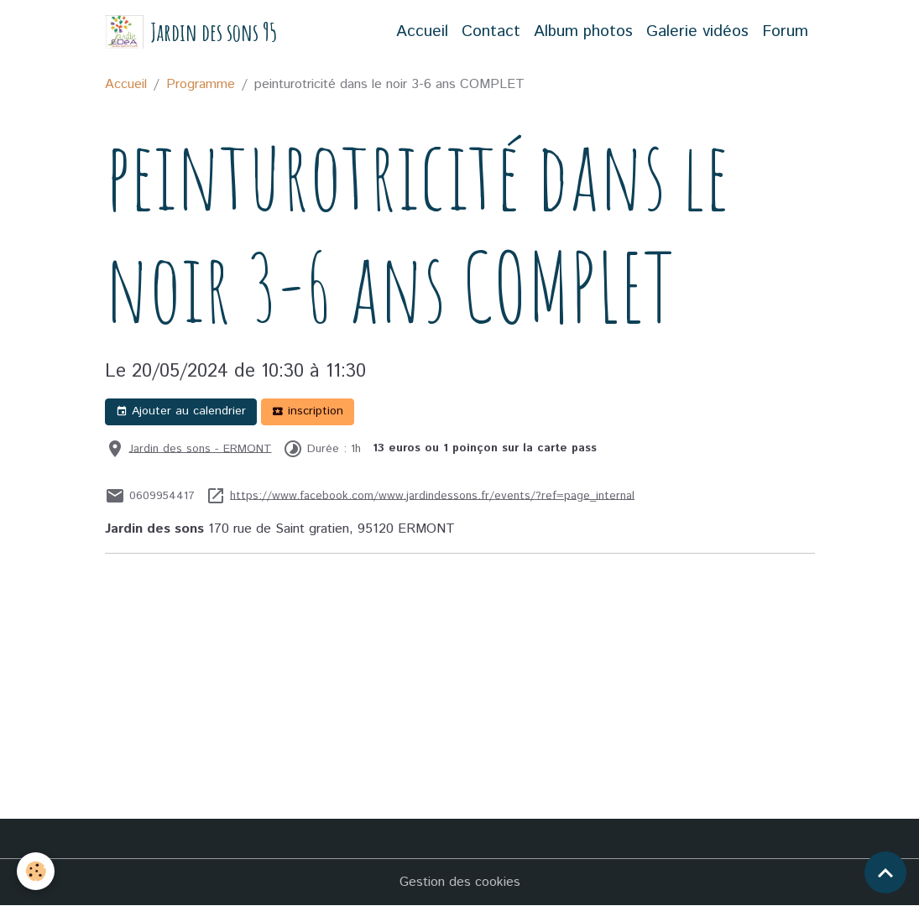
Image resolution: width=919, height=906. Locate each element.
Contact (491, 31)
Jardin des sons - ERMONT (200, 448)
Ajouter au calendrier (181, 411)
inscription (307, 411)
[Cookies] (36, 871)
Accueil (422, 31)
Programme (200, 84)
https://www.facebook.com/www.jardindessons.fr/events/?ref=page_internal (432, 495)
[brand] (191, 32)
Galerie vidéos (697, 31)
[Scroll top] (885, 872)
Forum (785, 31)
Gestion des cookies (459, 882)
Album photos (583, 31)
